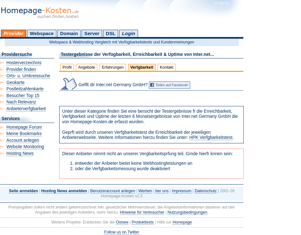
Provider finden (21, 69)
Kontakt (166, 67)
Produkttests (143, 222)
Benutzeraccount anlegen (112, 191)
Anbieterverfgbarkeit (26, 108)
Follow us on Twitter (121, 232)
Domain (69, 33)
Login (128, 33)
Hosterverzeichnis (23, 62)
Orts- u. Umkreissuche (28, 75)
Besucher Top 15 (22, 95)
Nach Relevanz (21, 102)
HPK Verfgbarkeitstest (210, 137)
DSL (111, 33)
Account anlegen (22, 140)
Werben (145, 191)
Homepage (182, 222)
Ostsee (122, 222)
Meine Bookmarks (24, 133)
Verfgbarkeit (141, 67)
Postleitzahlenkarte (25, 89)
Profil (66, 67)
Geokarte (15, 82)
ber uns (161, 191)
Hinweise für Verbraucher (142, 212)
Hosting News (20, 153)
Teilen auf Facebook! (172, 85)
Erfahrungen (113, 67)
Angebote (86, 67)
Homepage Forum (24, 127)
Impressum (181, 191)
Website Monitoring (25, 146)
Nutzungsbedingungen (187, 212)
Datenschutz (206, 191)
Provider (13, 33)
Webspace (42, 33)
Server (91, 33)
